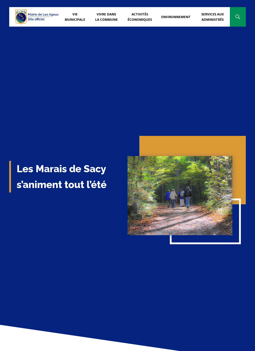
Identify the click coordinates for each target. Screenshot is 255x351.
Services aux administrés (212, 17)
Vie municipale (75, 17)
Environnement (176, 17)
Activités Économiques (140, 17)
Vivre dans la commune (106, 17)
